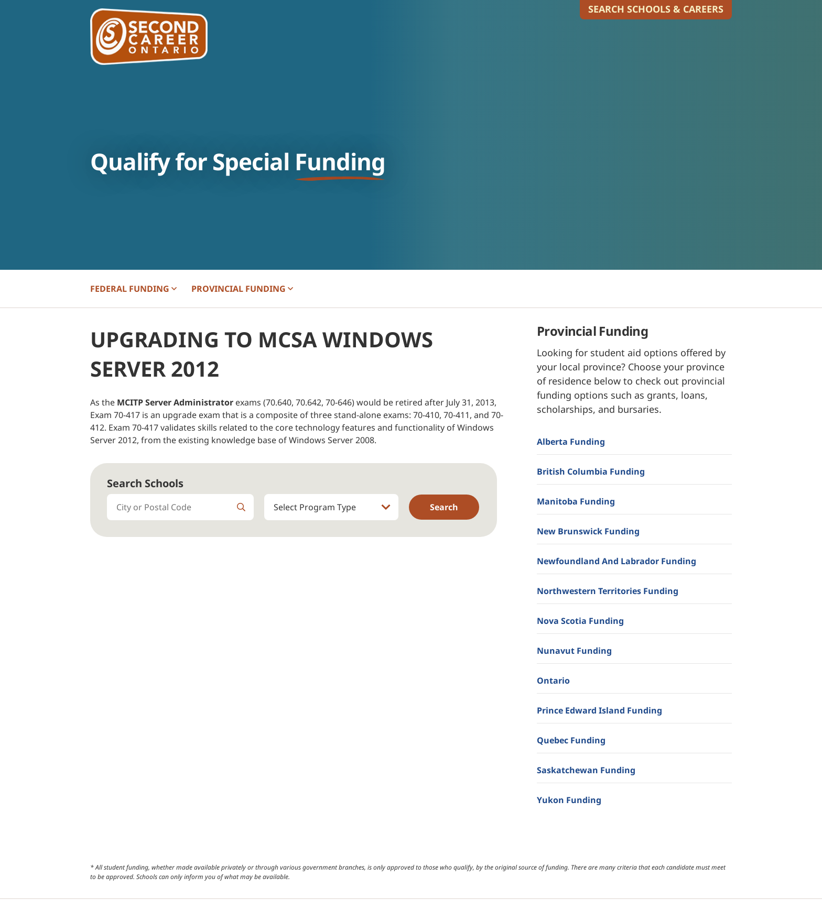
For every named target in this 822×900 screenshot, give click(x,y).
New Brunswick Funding (588, 531)
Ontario (553, 680)
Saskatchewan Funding (586, 770)
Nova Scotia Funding (580, 621)
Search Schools (145, 483)
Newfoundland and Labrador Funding (616, 561)
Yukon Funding (569, 800)
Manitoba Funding (576, 501)
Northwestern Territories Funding (607, 591)
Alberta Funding (571, 441)
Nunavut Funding (574, 650)
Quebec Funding (571, 740)
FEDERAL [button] (133, 288)
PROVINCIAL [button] (242, 288)
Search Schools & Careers (655, 9)
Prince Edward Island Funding (599, 710)
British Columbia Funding (591, 471)
